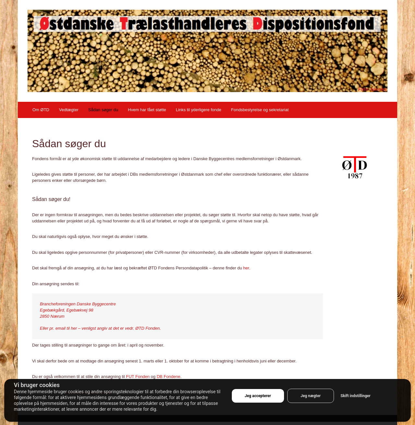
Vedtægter (68, 109)
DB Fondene (168, 376)
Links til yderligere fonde (198, 109)
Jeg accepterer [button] (258, 396)
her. (246, 268)
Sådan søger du (103, 109)
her (74, 328)
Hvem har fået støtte (147, 109)
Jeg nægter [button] (311, 396)
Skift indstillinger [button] (355, 396)
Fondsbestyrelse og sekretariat (260, 109)
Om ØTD (40, 109)
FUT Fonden (138, 376)
